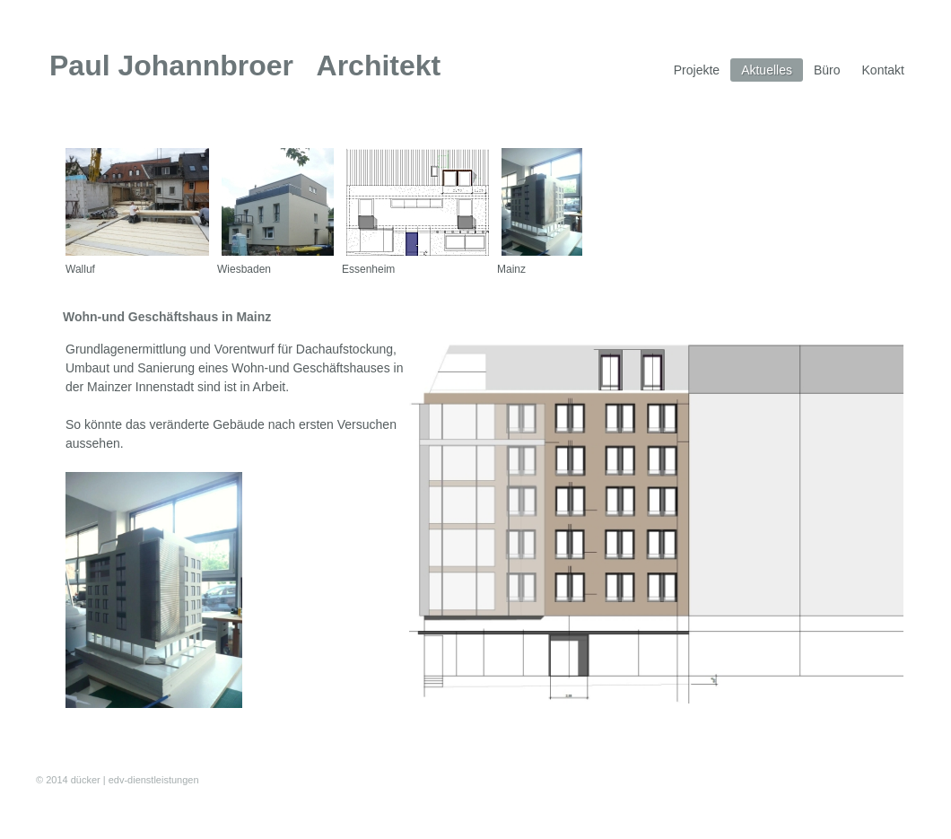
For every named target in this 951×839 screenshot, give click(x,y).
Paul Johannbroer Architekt (245, 65)
